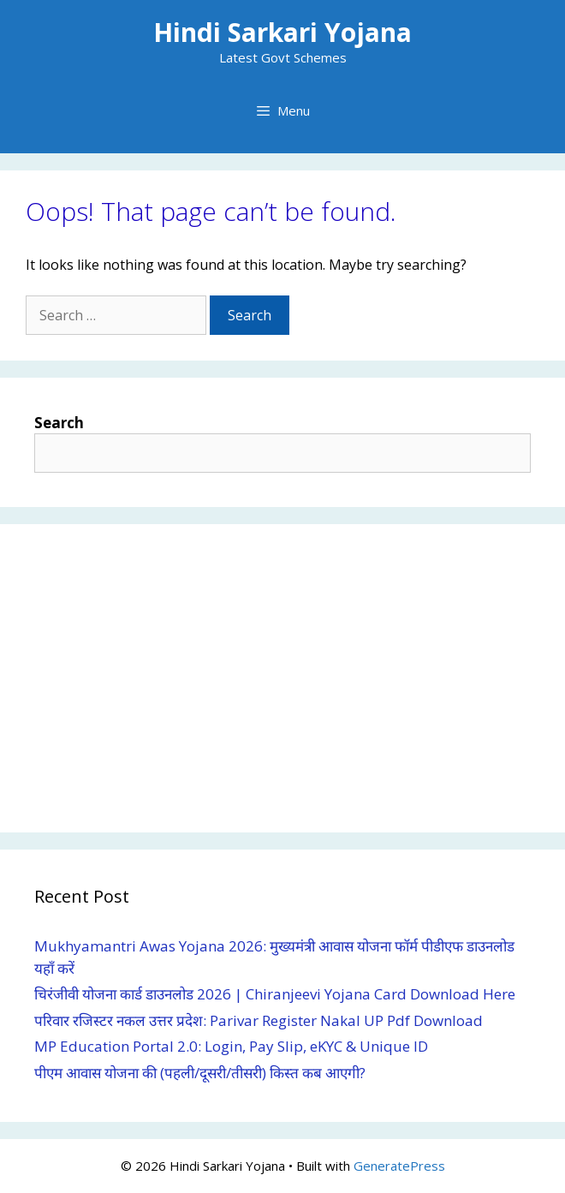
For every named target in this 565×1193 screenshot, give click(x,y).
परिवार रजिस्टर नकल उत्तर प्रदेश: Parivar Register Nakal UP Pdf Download (258, 1020)
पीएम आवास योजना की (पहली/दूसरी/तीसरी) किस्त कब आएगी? (200, 1073)
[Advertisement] (282, 678)
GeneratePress (399, 1165)
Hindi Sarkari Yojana (282, 32)
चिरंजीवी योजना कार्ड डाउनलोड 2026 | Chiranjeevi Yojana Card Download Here (274, 994)
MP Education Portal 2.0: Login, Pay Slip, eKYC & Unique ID (231, 1046)
